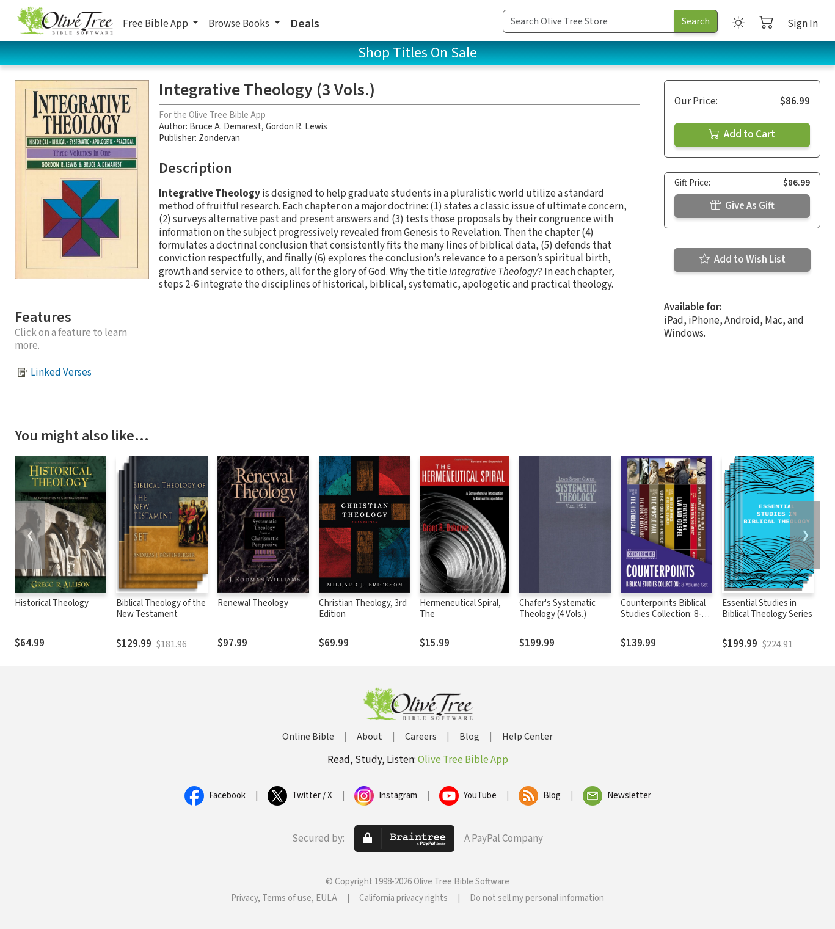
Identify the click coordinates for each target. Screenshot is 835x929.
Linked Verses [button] (61, 372)
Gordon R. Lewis (296, 126)
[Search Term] (589, 21)
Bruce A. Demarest (225, 126)
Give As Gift (742, 206)
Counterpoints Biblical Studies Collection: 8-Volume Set (663, 615)
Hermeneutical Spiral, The (460, 609)
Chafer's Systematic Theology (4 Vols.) (557, 609)
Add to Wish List (742, 259)
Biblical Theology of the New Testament (161, 609)
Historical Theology (52, 603)
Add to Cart (742, 134)
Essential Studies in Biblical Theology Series (767, 609)
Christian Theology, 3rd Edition (363, 609)
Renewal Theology (252, 603)
